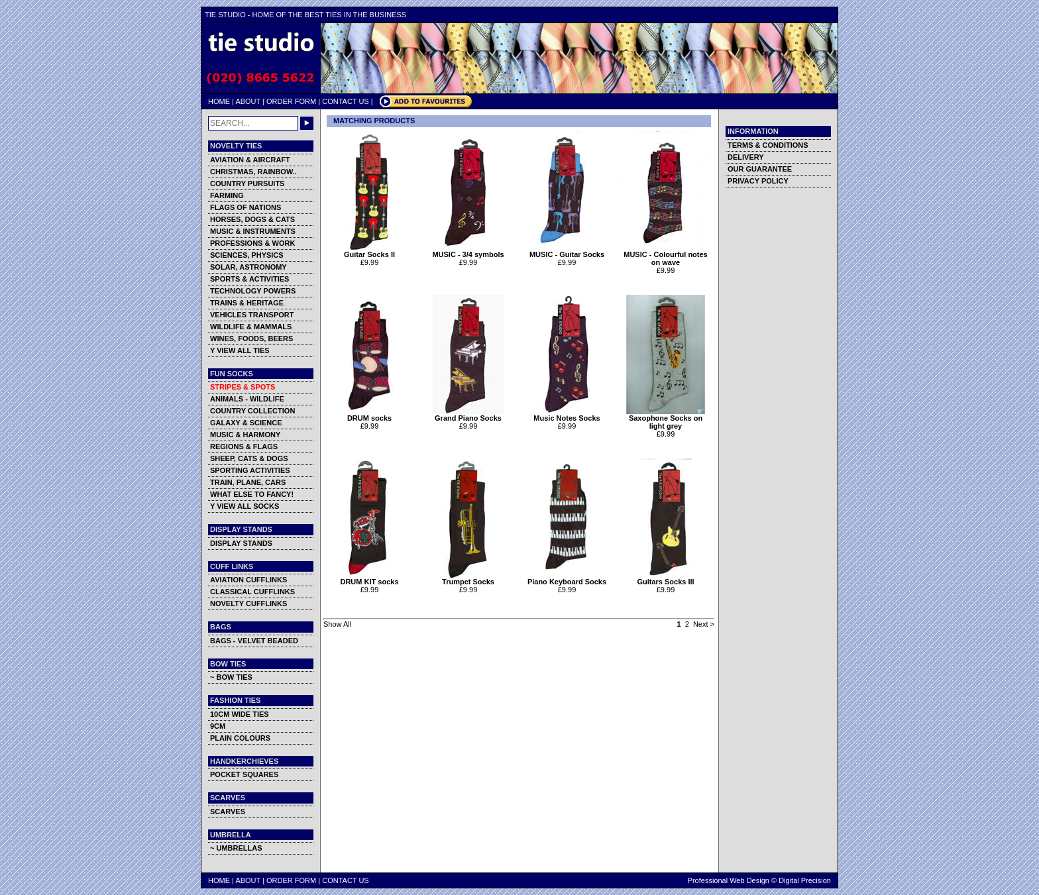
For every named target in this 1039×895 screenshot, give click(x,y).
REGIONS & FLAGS (244, 446)
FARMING (227, 195)
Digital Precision (805, 880)
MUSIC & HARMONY (245, 435)
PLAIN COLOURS (240, 738)
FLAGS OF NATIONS (245, 207)
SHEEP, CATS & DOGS (249, 458)
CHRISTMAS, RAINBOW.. (253, 172)
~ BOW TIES (231, 677)
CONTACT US (345, 101)
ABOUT (247, 101)
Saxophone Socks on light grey (665, 418)
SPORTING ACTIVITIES (250, 470)
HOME (219, 101)
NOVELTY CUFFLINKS (248, 603)
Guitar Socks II (369, 251)
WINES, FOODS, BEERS (251, 338)
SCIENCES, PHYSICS (247, 255)
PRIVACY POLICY (758, 181)
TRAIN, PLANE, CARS (248, 482)
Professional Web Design (728, 880)
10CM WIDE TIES (239, 714)
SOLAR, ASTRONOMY (248, 267)
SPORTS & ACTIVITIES (249, 279)
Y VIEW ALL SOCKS (244, 506)
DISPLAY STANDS (241, 543)
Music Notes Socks (567, 414)
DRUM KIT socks (369, 578)
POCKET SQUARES (244, 774)
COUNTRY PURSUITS (247, 183)
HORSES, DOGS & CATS (252, 219)
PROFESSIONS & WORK (252, 243)
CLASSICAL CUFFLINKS (252, 592)
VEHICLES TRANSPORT (252, 315)
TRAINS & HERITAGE (247, 303)
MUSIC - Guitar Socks (567, 251)
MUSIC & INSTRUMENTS (253, 231)
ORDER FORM (291, 101)
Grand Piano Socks (468, 414)
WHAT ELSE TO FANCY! (252, 494)
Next (700, 624)
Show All (337, 624)
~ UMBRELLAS (236, 848)
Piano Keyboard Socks (567, 578)
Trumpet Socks (468, 578)
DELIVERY (746, 157)
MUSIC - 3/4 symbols (468, 251)
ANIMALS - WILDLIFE (247, 399)
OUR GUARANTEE (760, 169)
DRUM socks (369, 414)
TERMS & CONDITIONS (768, 145)
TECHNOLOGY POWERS (253, 291)
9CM (217, 726)
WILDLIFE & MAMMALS (251, 327)
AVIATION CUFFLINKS (248, 580)
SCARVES (227, 812)
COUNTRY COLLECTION (252, 411)
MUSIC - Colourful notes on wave (665, 255)
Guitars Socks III (665, 578)
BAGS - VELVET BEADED (254, 641)
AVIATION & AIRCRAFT (250, 160)
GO (306, 123)
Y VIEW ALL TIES (240, 350)
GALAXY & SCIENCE (246, 423)
